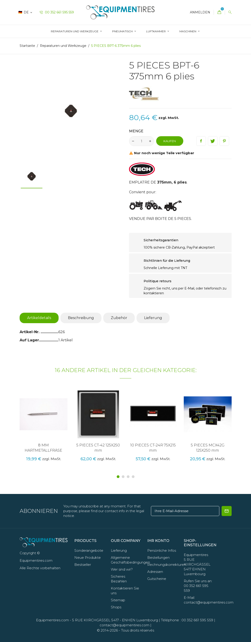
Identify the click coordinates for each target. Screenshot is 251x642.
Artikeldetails (39, 318)
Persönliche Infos (161, 550)
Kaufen (169, 141)
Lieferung (153, 318)
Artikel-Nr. (30, 332)
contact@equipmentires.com (124, 625)
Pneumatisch (122, 31)
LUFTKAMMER (156, 31)
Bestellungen (158, 557)
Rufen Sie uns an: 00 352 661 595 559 (198, 586)
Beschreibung (81, 318)
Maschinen (188, 31)
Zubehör (119, 318)
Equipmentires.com (52, 620)
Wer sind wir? (122, 569)
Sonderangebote (88, 550)
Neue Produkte (87, 557)
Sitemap (118, 600)
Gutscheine (156, 579)
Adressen (155, 571)
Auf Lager (29, 340)
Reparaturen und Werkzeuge (75, 31)
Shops (116, 607)
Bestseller (82, 564)
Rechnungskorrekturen (166, 564)
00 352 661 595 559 (57, 12)
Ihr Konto (158, 541)
